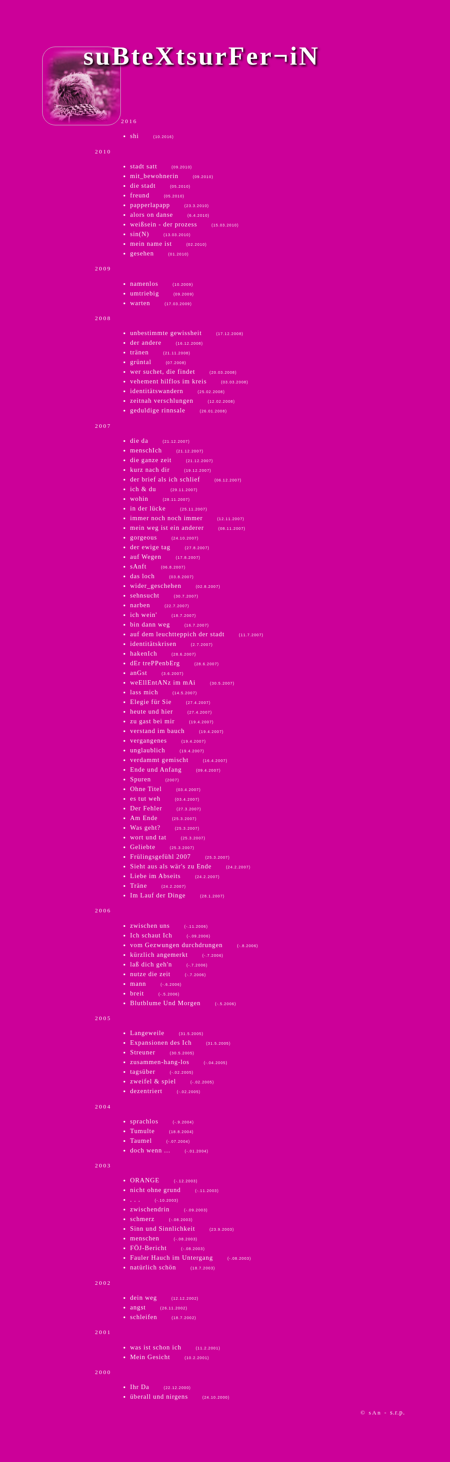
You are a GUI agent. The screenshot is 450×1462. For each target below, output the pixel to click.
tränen (160, 352)
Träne (158, 885)
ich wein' (163, 614)
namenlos (161, 283)
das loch (162, 576)
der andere (166, 342)
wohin (160, 498)
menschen (163, 1238)
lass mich (163, 692)
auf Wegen (165, 556)
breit (155, 993)
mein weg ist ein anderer (188, 527)
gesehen (159, 253)
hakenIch (163, 653)
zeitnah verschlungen (182, 400)
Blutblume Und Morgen (183, 1002)
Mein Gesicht (169, 1356)
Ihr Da (160, 1386)
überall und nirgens (179, 1396)
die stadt (160, 185)
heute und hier (171, 711)
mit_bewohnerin (171, 175)
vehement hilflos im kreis (189, 381)
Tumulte (162, 1130)
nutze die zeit (168, 973)
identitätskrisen (171, 643)
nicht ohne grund (174, 1189)
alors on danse (170, 214)
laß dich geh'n (168, 964)
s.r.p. (397, 1412)
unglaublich (167, 750)
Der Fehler (165, 808)
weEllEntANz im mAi (182, 682)
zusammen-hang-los (179, 1061)
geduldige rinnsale (178, 410)
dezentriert (165, 1090)
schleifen (163, 1316)
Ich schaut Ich (170, 935)
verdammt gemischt (179, 759)
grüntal (158, 361)
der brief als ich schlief (186, 479)
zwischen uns (169, 925)
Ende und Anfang (175, 769)
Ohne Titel (165, 788)
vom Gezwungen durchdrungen (194, 944)
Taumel (160, 1140)
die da (160, 440)
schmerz (161, 1218)
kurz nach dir (170, 469)
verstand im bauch (177, 730)
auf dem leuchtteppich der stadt (197, 634)
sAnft (157, 566)
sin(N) (160, 233)
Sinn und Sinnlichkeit (182, 1228)
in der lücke (168, 508)
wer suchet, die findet (183, 371)
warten (161, 302)
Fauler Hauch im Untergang (190, 1257)
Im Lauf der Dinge (177, 895)
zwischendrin (169, 1209)
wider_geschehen (175, 585)
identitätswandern (177, 390)
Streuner (162, 1052)
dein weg (164, 1297)
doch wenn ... (169, 1150)
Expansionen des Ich (180, 1042)
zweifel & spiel (172, 1081)
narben (159, 605)
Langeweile (166, 1032)
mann (155, 983)
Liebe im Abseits (175, 875)
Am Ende (163, 817)
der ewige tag (170, 547)
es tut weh (165, 798)
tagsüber (161, 1071)
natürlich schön (172, 1267)
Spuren (154, 779)
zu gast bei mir (172, 721)
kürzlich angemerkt (176, 954)
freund (157, 195)
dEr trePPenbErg (174, 663)
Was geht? (165, 827)
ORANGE (164, 1180)
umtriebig (162, 293)
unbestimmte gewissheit (186, 332)
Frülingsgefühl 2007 (180, 856)
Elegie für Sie (170, 701)
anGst (157, 672)
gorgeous (164, 537)
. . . (154, 1199)
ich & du (164, 488)
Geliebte (162, 846)
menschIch (166, 450)
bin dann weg (169, 624)
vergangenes (168, 740)
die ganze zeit (171, 459)
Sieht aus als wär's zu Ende (190, 866)
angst (158, 1307)
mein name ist (168, 243)
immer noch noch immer (187, 517)
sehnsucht (164, 595)
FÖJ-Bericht (167, 1247)
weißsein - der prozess (184, 224)
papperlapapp (169, 204)
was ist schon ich (175, 1347)
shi (152, 135)
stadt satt (161, 166)
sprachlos (162, 1121)
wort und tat (167, 837)
